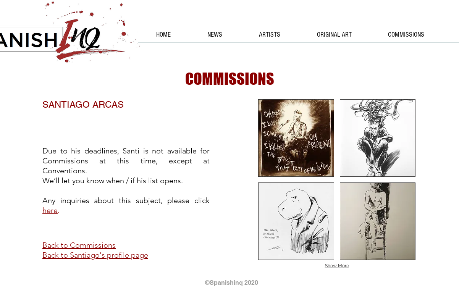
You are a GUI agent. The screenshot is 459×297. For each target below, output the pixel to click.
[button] (296, 138)
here (50, 210)
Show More (337, 265)
